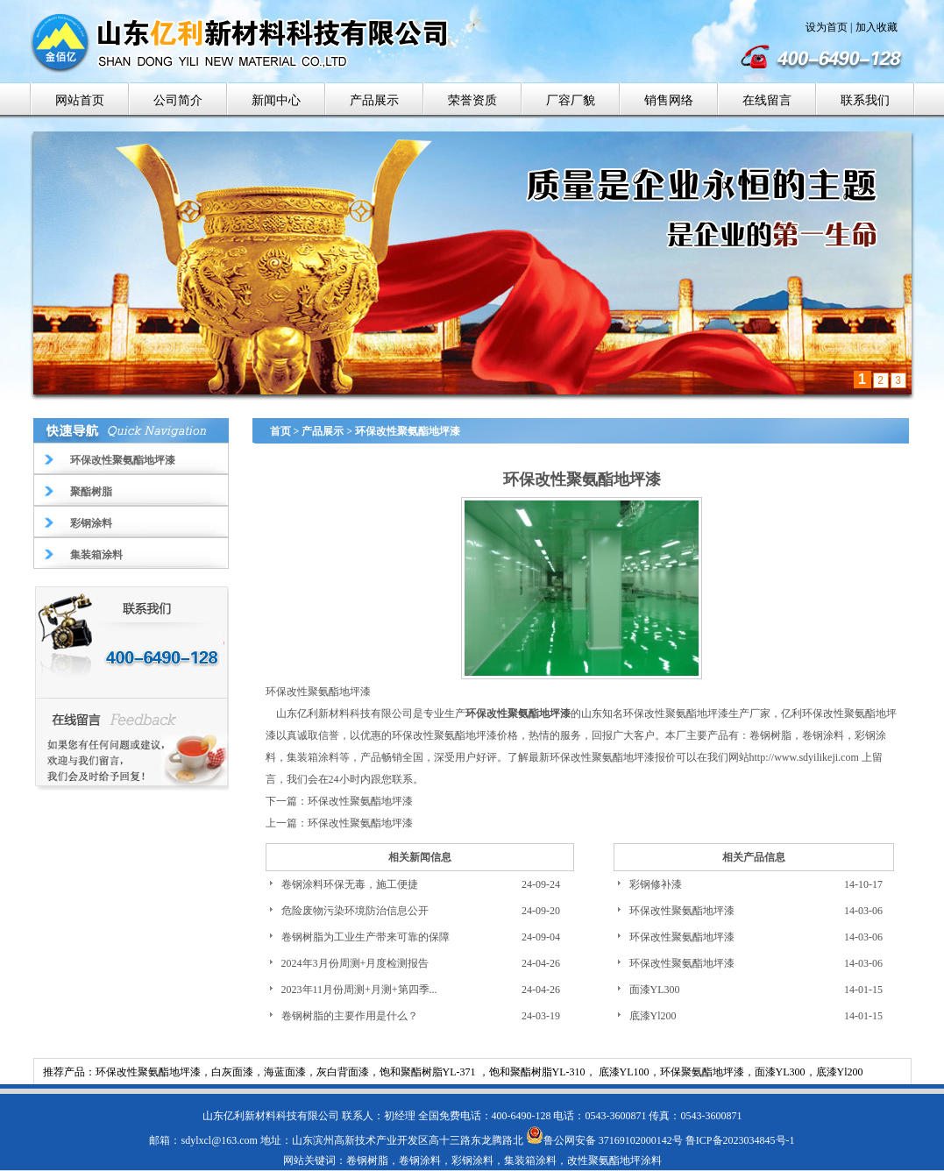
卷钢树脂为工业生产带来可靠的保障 (365, 937)
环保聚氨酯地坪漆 (702, 1072)
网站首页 (79, 100)
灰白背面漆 (342, 1072)
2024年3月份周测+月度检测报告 (355, 963)
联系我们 (865, 100)
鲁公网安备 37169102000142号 (604, 1140)
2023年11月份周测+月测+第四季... (359, 989)
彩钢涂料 (91, 523)
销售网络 (668, 100)
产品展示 (374, 100)
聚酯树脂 (91, 492)
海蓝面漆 (285, 1072)
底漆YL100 (624, 1072)
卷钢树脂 (770, 735)
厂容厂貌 (570, 100)
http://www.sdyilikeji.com (804, 757)
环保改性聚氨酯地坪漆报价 (613, 757)
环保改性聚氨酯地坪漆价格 (455, 735)
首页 (280, 431)
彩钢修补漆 (655, 884)
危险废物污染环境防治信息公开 (355, 911)
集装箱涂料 (96, 555)
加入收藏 (876, 27)
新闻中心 (276, 100)
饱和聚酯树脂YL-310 (537, 1072)
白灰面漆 (232, 1072)
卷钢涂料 (823, 735)
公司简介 (177, 100)
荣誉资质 (472, 100)
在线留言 (766, 100)
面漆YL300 (654, 989)
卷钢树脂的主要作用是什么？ (349, 1016)
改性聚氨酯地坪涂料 (614, 1160)
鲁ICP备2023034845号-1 (740, 1140)
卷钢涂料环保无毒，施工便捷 (349, 884)
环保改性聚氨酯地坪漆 (122, 460)
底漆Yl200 (653, 1016)
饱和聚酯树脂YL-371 (429, 1072)
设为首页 (827, 27)
